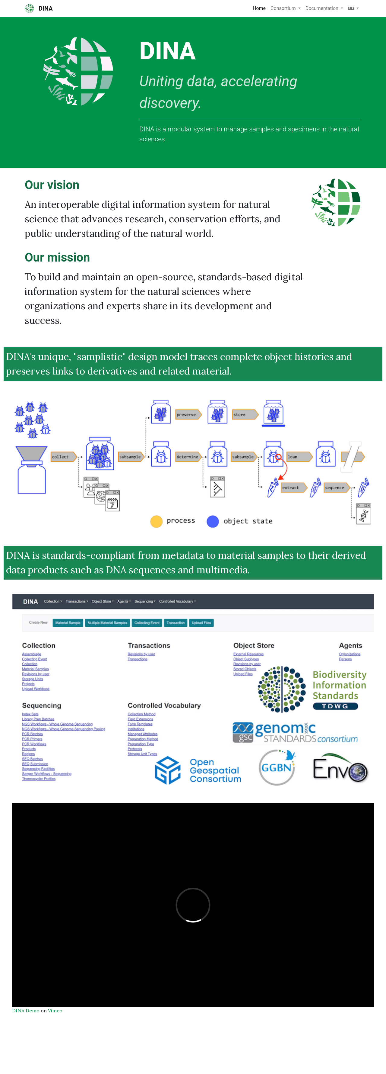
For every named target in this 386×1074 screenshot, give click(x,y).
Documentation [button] (322, 8)
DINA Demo (26, 1011)
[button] (353, 8)
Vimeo (55, 1011)
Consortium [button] (284, 8)
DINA (39, 8)
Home (259, 8)
